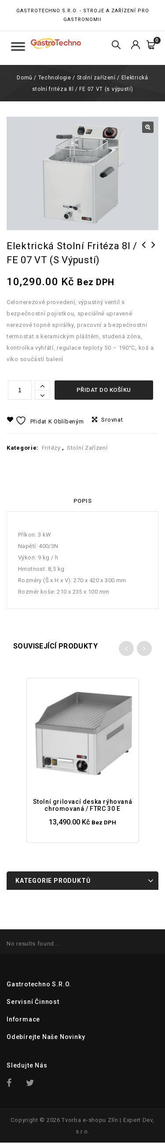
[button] (148, 127)
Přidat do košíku (104, 390)
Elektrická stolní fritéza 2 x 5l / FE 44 (144, 256)
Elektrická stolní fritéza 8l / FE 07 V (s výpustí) (153, 256)
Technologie (54, 78)
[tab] (82, 501)
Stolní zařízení (96, 78)
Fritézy (51, 447)
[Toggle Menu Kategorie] (18, 46)
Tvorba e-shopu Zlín (90, 1120)
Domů (24, 78)
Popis (82, 501)
